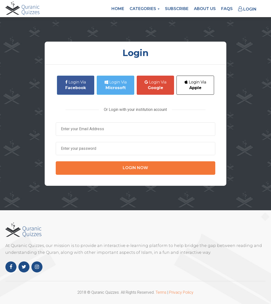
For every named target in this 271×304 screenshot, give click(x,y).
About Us (205, 8)
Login (247, 9)
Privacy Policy (181, 292)
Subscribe (177, 8)
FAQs (227, 8)
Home (117, 8)
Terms (161, 292)
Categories (145, 8)
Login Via (75, 85)
